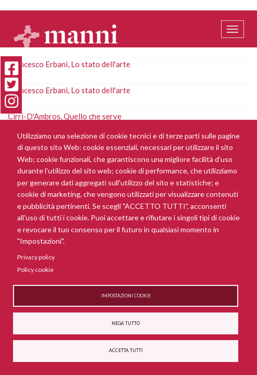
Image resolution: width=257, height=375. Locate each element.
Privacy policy (36, 257)
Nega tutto (126, 323)
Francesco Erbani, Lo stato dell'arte (69, 64)
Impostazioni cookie (126, 295)
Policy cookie (35, 269)
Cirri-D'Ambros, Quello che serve (64, 116)
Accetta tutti (126, 350)
